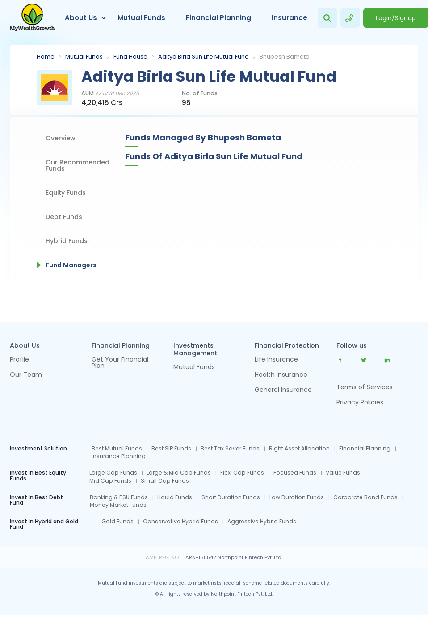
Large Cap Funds (113, 473)
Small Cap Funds (165, 481)
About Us (81, 17)
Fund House (130, 56)
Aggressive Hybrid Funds (261, 521)
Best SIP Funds (171, 448)
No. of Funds (200, 94)
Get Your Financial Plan (120, 363)
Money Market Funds (118, 505)
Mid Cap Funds (110, 481)
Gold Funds (117, 521)
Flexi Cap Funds (242, 473)
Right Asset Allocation (299, 448)
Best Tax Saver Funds (230, 448)
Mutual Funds (141, 17)
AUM (110, 94)
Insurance (289, 17)
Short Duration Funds (230, 497)
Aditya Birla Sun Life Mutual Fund (203, 56)
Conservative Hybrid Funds (180, 521)
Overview (61, 138)
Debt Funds (64, 216)
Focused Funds (294, 473)
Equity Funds (66, 192)
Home (46, 56)
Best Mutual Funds (117, 448)
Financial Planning (218, 17)
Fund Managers (71, 265)
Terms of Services (364, 387)
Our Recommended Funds (77, 165)
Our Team (26, 375)
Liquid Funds (174, 497)
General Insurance (283, 390)
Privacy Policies (359, 402)
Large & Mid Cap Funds (179, 473)
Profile (19, 360)
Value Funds (343, 473)
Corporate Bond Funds (365, 497)
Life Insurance (276, 360)
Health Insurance (281, 375)
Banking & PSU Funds (119, 497)
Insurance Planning (119, 456)
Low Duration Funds (296, 497)
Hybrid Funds (67, 240)
